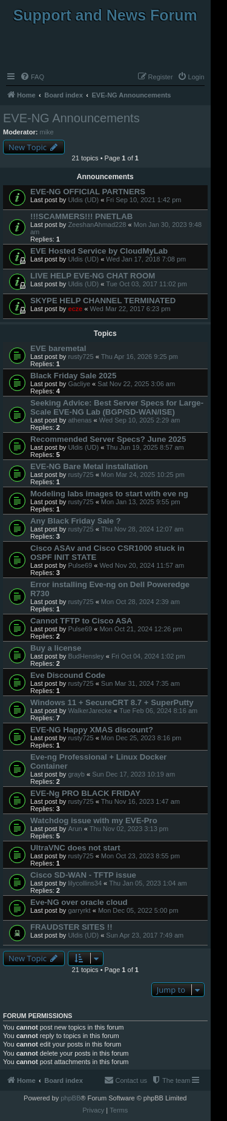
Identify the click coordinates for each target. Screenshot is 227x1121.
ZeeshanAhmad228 (97, 224)
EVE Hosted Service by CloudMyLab (99, 250)
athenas (79, 420)
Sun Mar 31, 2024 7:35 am (140, 683)
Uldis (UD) (83, 199)
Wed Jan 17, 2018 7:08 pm (146, 259)
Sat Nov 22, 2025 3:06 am (136, 383)
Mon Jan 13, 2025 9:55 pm (140, 501)
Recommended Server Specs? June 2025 (108, 439)
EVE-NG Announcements (71, 118)
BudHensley (86, 656)
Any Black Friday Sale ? (75, 520)
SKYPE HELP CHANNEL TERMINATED (103, 300)
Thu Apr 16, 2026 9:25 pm (139, 356)
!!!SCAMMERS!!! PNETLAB (81, 216)
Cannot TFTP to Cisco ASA (81, 620)
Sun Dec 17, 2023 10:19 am (133, 774)
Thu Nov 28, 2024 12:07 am (142, 529)
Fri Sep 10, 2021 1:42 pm (143, 199)
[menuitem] (32, 77)
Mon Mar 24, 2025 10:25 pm (143, 474)
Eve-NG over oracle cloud (79, 902)
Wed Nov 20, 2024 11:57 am (141, 565)
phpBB (71, 1098)
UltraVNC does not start (75, 847)
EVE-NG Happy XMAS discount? (91, 729)
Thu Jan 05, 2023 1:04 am (147, 883)
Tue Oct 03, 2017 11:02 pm (146, 284)
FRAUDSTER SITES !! (71, 927)
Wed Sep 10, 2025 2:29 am (139, 420)
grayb (76, 774)
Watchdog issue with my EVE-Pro (93, 820)
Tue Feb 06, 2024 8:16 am (158, 710)
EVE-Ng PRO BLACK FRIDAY (85, 793)
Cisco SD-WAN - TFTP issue (83, 874)
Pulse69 (80, 565)
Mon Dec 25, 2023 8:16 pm (141, 737)
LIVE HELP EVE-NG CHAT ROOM (92, 275)
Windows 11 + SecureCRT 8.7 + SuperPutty (112, 702)
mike (47, 132)
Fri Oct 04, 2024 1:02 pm (148, 656)
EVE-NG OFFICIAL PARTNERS (87, 191)
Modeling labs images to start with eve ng (109, 493)
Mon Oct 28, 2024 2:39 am (140, 601)
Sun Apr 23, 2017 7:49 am (144, 935)
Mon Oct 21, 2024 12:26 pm (140, 629)
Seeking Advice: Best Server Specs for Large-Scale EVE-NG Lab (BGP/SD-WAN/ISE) (116, 407)
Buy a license (55, 648)
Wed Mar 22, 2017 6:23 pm (130, 308)
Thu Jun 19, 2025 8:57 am (144, 447)
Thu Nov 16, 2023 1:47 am (140, 801)
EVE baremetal (58, 348)
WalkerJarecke (89, 710)
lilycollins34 (85, 883)
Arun (75, 828)
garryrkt (79, 910)
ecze (75, 308)
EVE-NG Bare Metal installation (89, 466)
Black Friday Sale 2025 (73, 375)
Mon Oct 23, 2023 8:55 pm (140, 856)
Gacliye (79, 383)
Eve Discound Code (67, 675)
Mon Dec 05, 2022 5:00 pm (138, 910)
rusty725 (80, 356)
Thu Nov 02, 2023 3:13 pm (129, 828)
